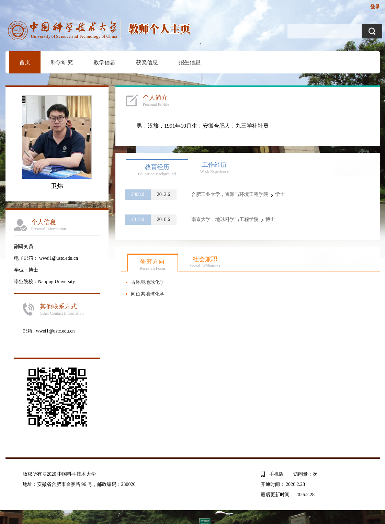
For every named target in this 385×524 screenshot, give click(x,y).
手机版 (276, 474)
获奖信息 (147, 62)
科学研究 (62, 62)
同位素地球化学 (148, 293)
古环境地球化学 (148, 282)
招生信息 (190, 62)
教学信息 (104, 62)
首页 (24, 62)
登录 (375, 6)
